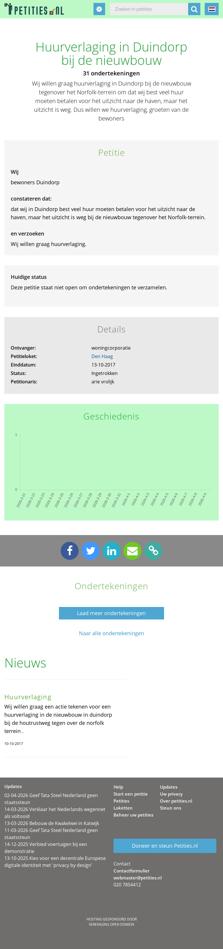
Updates (168, 787)
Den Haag (102, 356)
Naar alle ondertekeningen (111, 633)
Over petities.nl (176, 801)
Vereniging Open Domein (111, 924)
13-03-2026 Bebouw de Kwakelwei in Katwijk (51, 823)
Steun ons (170, 808)
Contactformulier (132, 871)
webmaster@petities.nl (138, 878)
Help (118, 787)
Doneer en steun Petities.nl (165, 845)
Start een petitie (131, 794)
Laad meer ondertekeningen (111, 613)
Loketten (123, 808)
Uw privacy (171, 794)
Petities (121, 801)
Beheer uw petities (133, 815)
